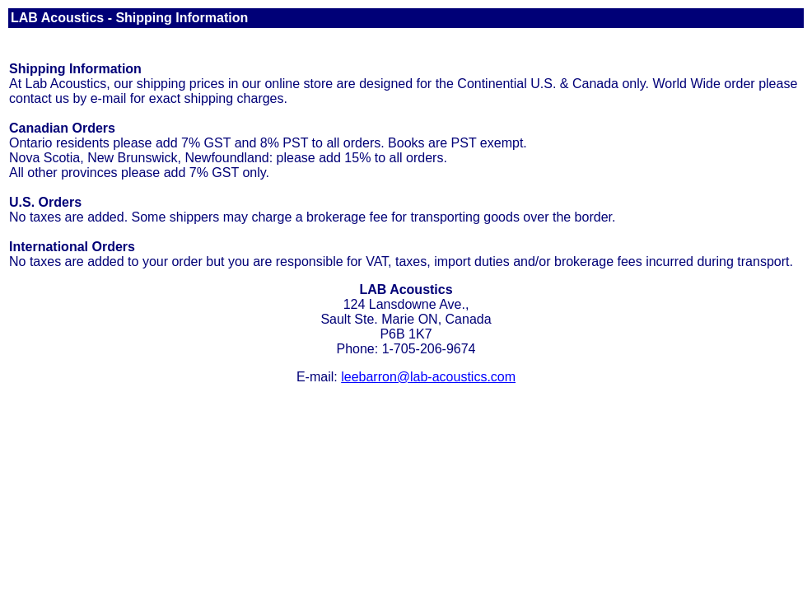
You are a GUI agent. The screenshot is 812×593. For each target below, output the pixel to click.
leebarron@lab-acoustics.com (428, 377)
